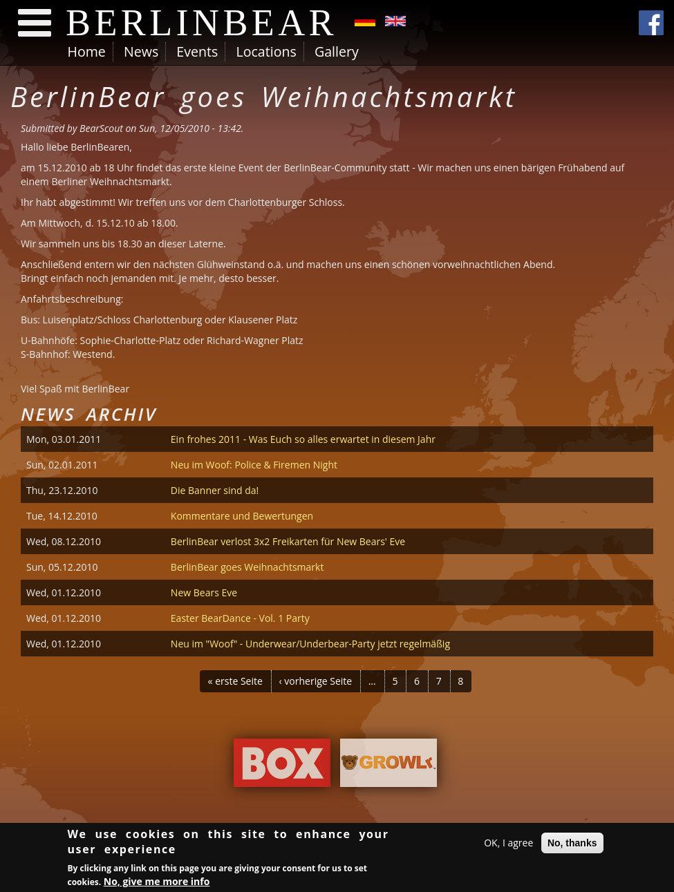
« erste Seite (235, 680)
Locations (266, 51)
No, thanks (572, 845)
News (141, 51)
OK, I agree (508, 844)
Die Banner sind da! (215, 490)
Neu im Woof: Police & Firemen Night (254, 464)
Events (197, 51)
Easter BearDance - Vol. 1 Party (240, 618)
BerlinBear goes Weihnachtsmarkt (247, 566)
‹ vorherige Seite (316, 680)
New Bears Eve (204, 592)
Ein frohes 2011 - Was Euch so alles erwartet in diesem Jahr (303, 439)
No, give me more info (157, 882)
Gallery (337, 51)
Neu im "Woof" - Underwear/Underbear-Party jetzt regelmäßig (310, 643)
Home (87, 51)
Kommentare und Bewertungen (242, 515)
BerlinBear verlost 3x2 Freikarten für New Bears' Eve (288, 541)
